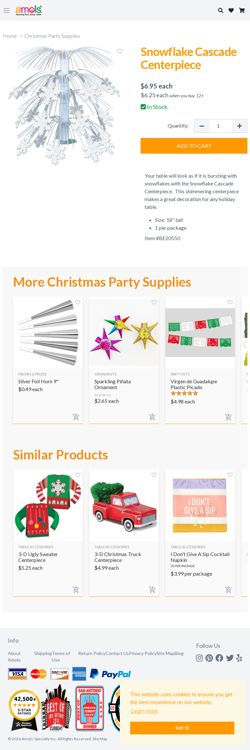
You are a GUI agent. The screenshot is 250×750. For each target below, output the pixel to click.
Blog (179, 653)
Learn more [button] (144, 711)
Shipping (43, 653)
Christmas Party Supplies (52, 36)
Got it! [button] (182, 727)
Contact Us (117, 653)
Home (10, 36)
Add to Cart (194, 146)
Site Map (165, 653)
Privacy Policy (143, 653)
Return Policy (91, 653)
